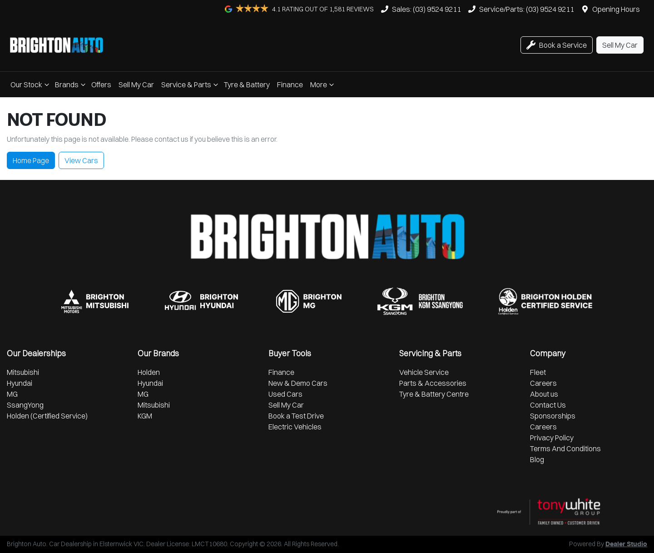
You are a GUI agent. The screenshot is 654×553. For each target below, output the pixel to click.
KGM (145, 415)
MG (12, 394)
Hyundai (19, 383)
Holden (149, 372)
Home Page (31, 160)
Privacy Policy (552, 437)
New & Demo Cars (297, 383)
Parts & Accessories (432, 383)
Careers (543, 383)
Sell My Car (136, 84)
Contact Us (548, 404)
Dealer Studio (626, 544)
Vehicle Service (424, 372)
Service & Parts (190, 84)
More (323, 84)
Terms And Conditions (565, 448)
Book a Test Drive (296, 415)
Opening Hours (616, 9)
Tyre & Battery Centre (434, 394)
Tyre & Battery (247, 84)
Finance (290, 84)
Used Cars (285, 394)
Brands (71, 84)
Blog (537, 459)
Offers (101, 84)
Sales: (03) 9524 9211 (426, 9)
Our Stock (30, 84)
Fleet (538, 372)
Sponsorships (552, 415)
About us (544, 394)
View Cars (81, 160)
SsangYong (25, 404)
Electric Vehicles (295, 426)
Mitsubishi (23, 372)
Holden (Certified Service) (47, 415)
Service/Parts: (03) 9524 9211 (526, 9)
